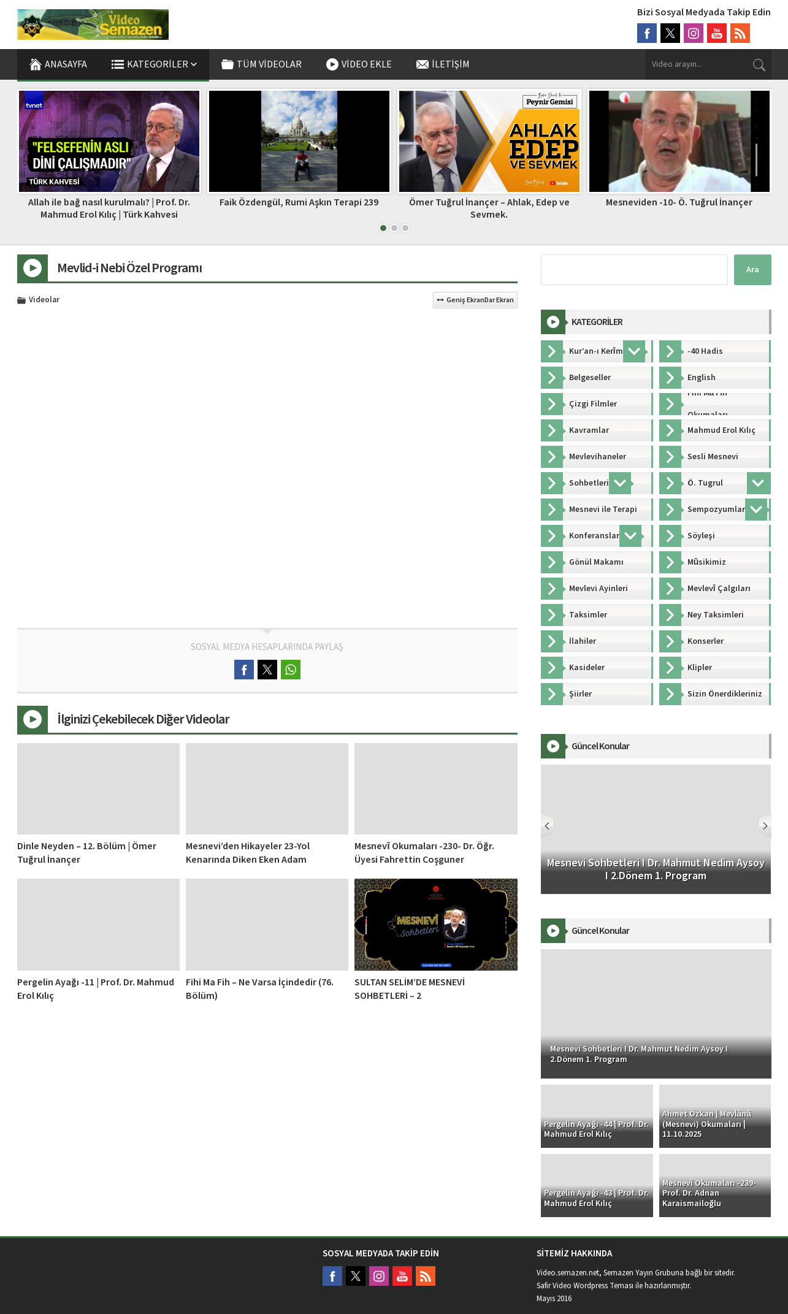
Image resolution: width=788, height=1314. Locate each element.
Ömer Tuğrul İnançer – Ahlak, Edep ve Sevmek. (489, 208)
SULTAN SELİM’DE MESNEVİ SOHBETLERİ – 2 (409, 989)
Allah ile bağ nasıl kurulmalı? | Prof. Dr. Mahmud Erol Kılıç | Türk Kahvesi (109, 208)
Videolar (44, 300)
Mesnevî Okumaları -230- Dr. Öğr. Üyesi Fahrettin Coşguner (424, 852)
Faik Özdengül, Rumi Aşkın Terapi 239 (299, 202)
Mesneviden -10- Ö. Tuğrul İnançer (679, 202)
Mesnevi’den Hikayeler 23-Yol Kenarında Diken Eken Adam (248, 852)
